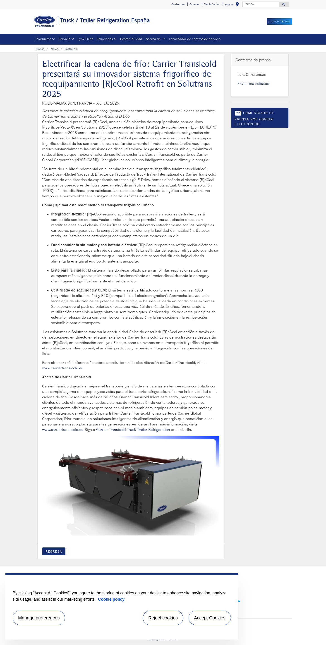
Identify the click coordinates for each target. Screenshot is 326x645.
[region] (121, 606)
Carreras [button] (194, 4)
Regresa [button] (54, 551)
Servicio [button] (64, 39)
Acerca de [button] (154, 39)
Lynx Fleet (85, 39)
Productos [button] (43, 39)
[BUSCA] (260, 4)
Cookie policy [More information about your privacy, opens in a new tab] (111, 599)
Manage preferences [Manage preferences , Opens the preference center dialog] (39, 617)
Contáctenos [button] (279, 21)
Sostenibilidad (131, 39)
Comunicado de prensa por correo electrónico (254, 118)
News (54, 49)
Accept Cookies (209, 617)
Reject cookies (163, 617)
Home (40, 49)
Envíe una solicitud (253, 83)
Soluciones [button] (104, 39)
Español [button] (233, 5)
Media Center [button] (212, 4)
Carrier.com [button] (178, 4)
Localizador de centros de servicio (195, 39)
